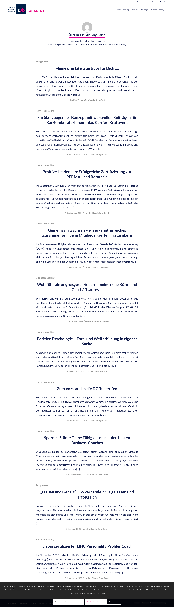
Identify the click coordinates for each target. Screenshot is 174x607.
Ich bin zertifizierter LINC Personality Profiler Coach (87, 546)
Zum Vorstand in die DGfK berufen (87, 388)
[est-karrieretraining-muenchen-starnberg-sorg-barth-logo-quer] (26, 10)
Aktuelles (163, 2)
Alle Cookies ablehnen (95, 602)
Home (138, 2)
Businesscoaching (45, 165)
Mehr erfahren (114, 602)
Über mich (146, 2)
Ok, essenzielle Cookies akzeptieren (68, 602)
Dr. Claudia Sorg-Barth (95, 100)
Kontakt (154, 2)
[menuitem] (138, 2)
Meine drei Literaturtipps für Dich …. (87, 68)
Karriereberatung (45, 110)
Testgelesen (42, 61)
